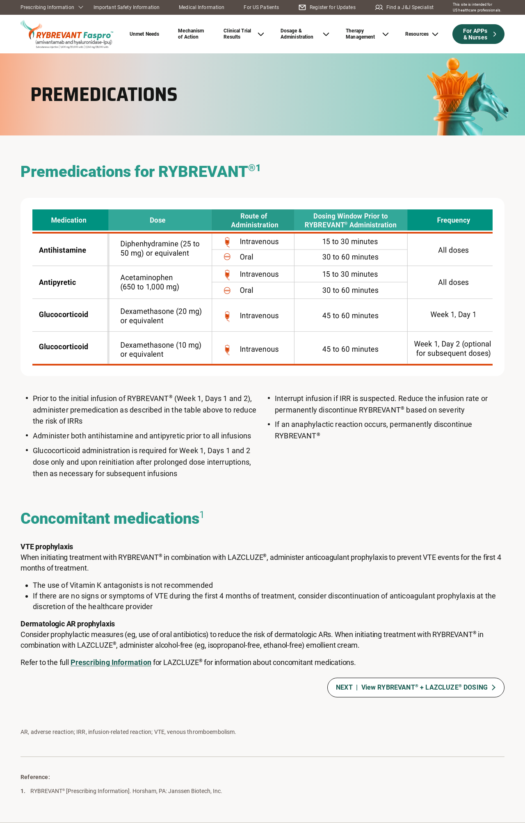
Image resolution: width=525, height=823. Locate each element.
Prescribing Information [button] (47, 7)
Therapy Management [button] (360, 34)
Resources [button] (417, 34)
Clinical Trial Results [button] (237, 34)
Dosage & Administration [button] (297, 34)
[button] (478, 34)
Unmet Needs (144, 34)
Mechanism (191, 34)
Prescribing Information (111, 662)
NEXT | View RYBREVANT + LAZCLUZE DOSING (412, 687)
